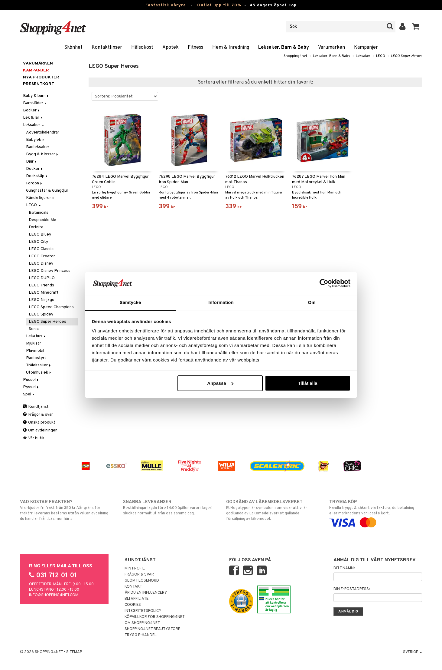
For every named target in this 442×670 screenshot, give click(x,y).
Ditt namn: (344, 568)
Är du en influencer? (146, 592)
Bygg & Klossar (42, 154)
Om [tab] (311, 302)
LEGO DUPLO (42, 278)
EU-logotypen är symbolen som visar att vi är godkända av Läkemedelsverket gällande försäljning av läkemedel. (272, 510)
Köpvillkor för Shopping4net (155, 617)
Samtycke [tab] (130, 302)
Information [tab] (221, 302)
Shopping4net (295, 56)
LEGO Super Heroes (406, 56)
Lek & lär (33, 117)
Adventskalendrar (42, 132)
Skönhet (73, 48)
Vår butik (33, 438)
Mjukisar (33, 343)
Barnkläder (35, 103)
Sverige (412, 652)
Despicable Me (42, 220)
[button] (416, 26)
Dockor (35, 168)
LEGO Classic (41, 249)
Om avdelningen (40, 430)
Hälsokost (142, 48)
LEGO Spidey (41, 314)
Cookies (133, 604)
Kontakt (133, 586)
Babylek (35, 139)
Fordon (34, 183)
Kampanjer (366, 48)
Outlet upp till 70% (219, 5)
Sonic (34, 329)
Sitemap (74, 652)
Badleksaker (37, 147)
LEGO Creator (42, 256)
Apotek (170, 48)
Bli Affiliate (136, 598)
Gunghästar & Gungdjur (47, 190)
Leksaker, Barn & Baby (283, 48)
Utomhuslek (39, 372)
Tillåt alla (307, 383)
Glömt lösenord (142, 580)
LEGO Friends (41, 285)
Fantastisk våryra (165, 5)
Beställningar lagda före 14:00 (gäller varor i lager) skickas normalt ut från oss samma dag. (169, 507)
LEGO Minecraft (44, 292)
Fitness (195, 48)
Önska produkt (39, 422)
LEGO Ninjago (41, 299)
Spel (29, 394)
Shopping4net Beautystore (152, 629)
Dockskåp (37, 176)
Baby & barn (36, 95)
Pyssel (31, 387)
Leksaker (363, 56)
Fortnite (36, 227)
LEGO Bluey (40, 234)
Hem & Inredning (230, 48)
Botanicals (38, 212)
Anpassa (220, 383)
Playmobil (35, 350)
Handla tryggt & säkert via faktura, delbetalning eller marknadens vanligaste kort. (375, 512)
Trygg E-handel (141, 635)
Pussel (31, 379)
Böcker (32, 110)
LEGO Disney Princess (49, 270)
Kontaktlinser (107, 48)
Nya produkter (41, 77)
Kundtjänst (36, 406)
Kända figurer (40, 197)
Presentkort (38, 84)
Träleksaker (39, 365)
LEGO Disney (41, 263)
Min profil (135, 568)
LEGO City (38, 241)
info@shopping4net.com (53, 595)
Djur (31, 161)
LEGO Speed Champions (51, 307)
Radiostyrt (36, 358)
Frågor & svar (38, 414)
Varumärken (331, 48)
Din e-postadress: (351, 589)
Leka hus (36, 336)
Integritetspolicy (143, 611)
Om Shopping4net (142, 623)
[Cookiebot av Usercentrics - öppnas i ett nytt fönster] (323, 283)
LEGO (380, 56)
